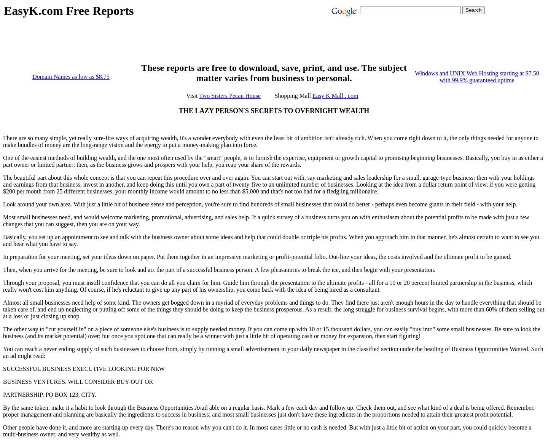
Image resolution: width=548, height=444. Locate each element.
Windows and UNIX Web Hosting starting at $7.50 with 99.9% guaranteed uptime (477, 76)
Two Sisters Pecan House (230, 96)
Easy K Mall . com (335, 96)
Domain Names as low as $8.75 (71, 76)
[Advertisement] (142, 44)
